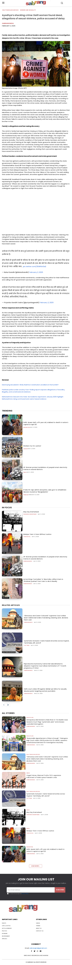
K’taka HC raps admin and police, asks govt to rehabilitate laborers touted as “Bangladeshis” (44, 491)
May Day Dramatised (31, 512)
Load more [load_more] (35, 866)
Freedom (26, 494)
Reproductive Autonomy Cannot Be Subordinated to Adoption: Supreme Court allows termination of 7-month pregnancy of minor (45, 666)
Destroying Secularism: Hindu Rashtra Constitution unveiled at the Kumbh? (30, 385)
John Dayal (26, 536)
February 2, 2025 (36, 272)
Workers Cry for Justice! (32, 446)
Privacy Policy (25, 893)
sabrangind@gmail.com (38, 948)
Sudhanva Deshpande (29, 514)
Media (28, 773)
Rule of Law (29, 717)
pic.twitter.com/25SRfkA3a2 (34, 266)
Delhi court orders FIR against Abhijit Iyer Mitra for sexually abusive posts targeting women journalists (45, 690)
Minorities (26, 427)
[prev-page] (4, 705)
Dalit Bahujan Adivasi (10, 10)
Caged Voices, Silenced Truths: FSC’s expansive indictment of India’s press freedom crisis (43, 776)
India (25, 472)
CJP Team (26, 645)
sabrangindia (8, 23)
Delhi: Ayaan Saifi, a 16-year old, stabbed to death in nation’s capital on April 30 (45, 850)
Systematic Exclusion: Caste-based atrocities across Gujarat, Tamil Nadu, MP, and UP (45, 795)
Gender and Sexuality (28, 10)
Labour (25, 448)
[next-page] (8, 705)
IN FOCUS (7, 507)
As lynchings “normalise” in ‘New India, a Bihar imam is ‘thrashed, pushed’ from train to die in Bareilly (43, 580)
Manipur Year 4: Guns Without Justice (37, 534)
